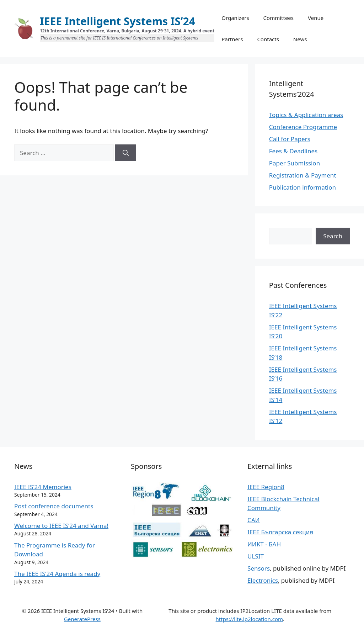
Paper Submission (294, 163)
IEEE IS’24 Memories (42, 487)
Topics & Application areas (306, 115)
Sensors (258, 568)
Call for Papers (289, 139)
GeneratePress (82, 619)
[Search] (125, 153)
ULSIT (255, 556)
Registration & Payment (302, 175)
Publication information (302, 187)
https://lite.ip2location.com (249, 619)
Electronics (262, 580)
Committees (278, 17)
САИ (253, 520)
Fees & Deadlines (293, 151)
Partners (232, 39)
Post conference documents (53, 506)
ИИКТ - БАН (264, 544)
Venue (315, 17)
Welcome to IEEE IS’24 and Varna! (61, 526)
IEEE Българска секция (280, 532)
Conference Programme (303, 127)
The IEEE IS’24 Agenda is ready (57, 574)
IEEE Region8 (265, 487)
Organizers (235, 17)
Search (332, 236)
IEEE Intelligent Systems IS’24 (117, 21)
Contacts (268, 39)
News (300, 39)
